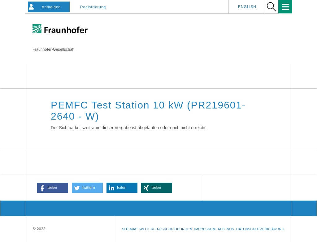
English (247, 7)
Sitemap (129, 229)
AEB (221, 229)
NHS (230, 229)
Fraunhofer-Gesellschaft (54, 49)
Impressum (204, 229)
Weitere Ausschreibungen (166, 229)
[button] (52, 188)
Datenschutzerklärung (260, 229)
